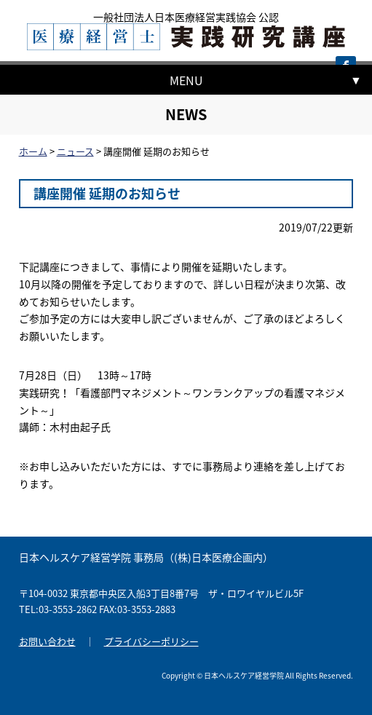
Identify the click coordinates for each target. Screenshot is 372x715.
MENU (186, 80)
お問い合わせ (47, 641)
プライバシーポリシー (151, 641)
